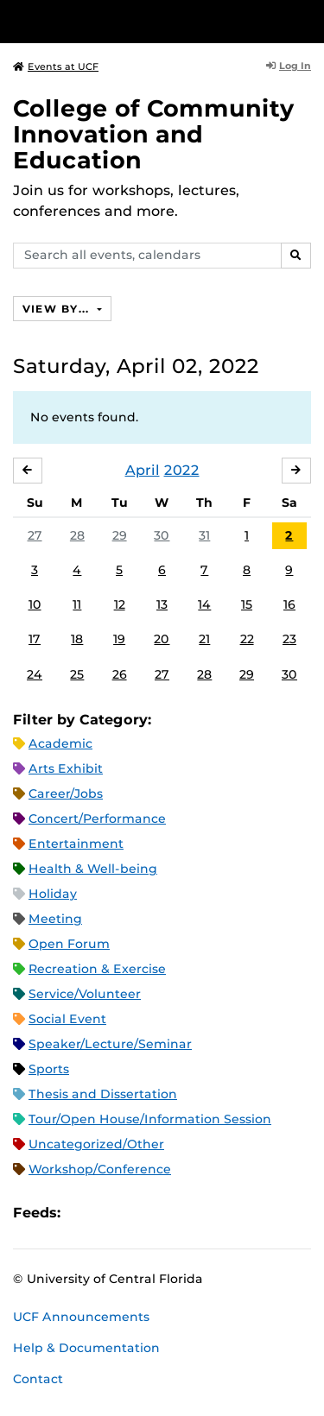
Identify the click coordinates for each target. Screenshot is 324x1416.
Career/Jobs (66, 793)
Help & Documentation (86, 1348)
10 (35, 604)
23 (289, 639)
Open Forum (69, 943)
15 (246, 604)
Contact (38, 1379)
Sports (49, 1069)
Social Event (67, 1019)
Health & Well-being (93, 868)
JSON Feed (200, 1213)
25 (77, 674)
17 (35, 639)
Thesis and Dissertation (103, 1094)
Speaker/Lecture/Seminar (110, 1044)
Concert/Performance (97, 818)
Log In (288, 66)
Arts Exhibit (66, 768)
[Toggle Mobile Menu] (307, 20)
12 (119, 604)
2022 (182, 470)
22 (247, 639)
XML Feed (171, 1213)
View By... (57, 308)
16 (289, 604)
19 (119, 639)
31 (204, 535)
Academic (60, 743)
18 (77, 639)
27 (35, 535)
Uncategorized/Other (96, 1144)
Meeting (55, 918)
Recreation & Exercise (97, 969)
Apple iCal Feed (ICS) (83, 1213)
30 (161, 535)
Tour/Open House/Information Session (150, 1119)
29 (119, 535)
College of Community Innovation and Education (154, 134)
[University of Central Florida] (131, 21)
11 (77, 604)
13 (162, 604)
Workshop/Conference (100, 1169)
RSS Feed (141, 1213)
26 (119, 674)
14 (204, 604)
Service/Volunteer (85, 994)
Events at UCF (55, 66)
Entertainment (76, 843)
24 (34, 674)
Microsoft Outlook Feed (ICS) (112, 1213)
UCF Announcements (81, 1316)
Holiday (53, 893)
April (142, 470)
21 (204, 639)
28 (77, 535)
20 (161, 639)
